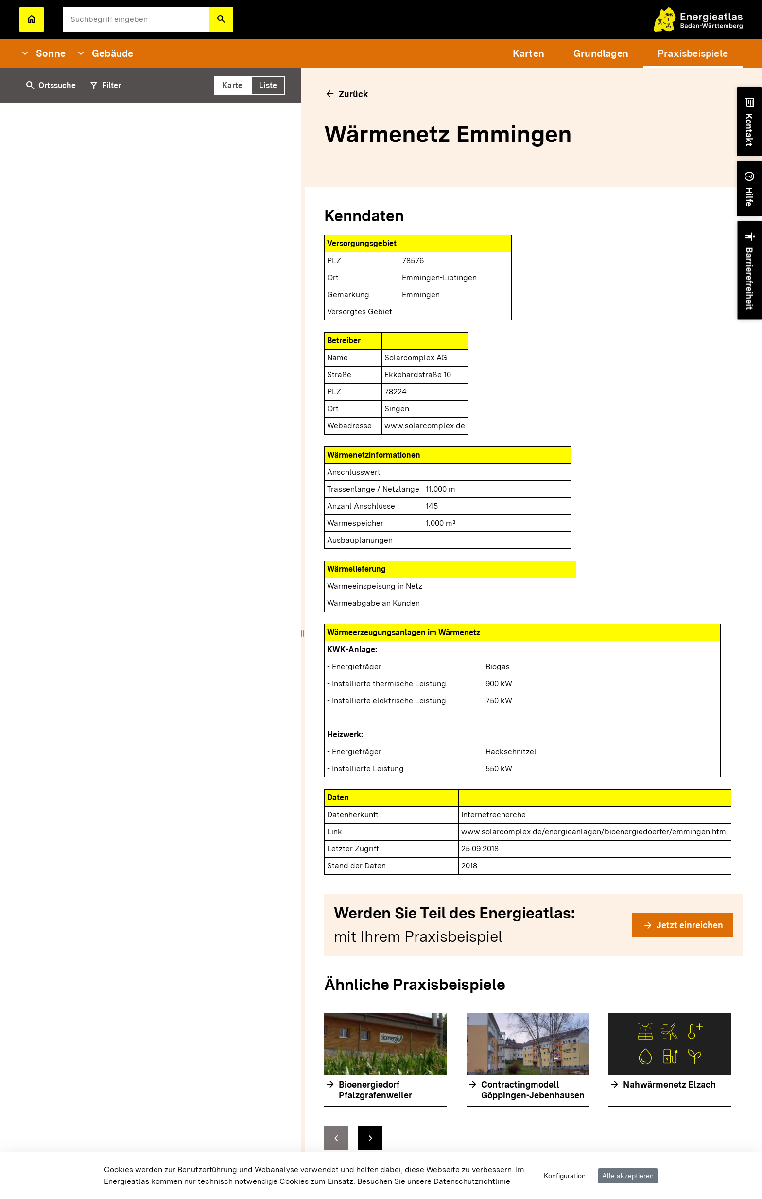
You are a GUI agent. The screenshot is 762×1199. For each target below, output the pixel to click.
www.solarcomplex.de (424, 425)
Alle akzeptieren (628, 1176)
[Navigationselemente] (527, 1138)
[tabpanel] (152, 651)
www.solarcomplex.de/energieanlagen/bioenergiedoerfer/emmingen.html (594, 831)
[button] (221, 19)
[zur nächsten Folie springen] (370, 1138)
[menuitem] (528, 53)
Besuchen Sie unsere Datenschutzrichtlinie (433, 1181)
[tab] (232, 85)
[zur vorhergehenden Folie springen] (336, 1138)
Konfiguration (565, 1176)
